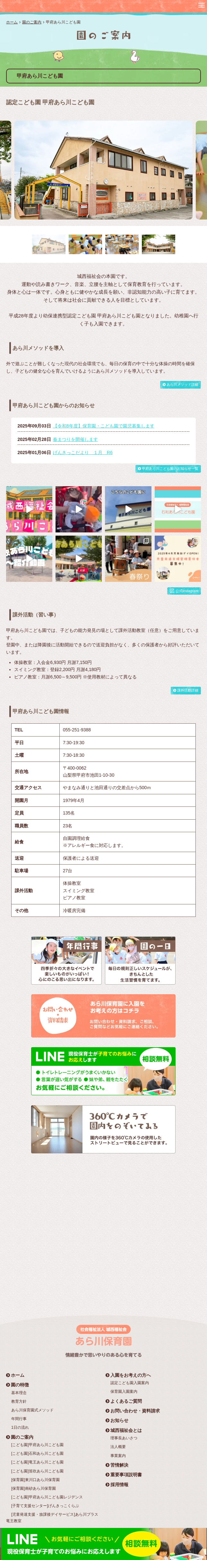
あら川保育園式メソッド (32, 1410)
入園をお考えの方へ (128, 1375)
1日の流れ (20, 1427)
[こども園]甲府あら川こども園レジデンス (47, 1497)
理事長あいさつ (123, 1438)
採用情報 (117, 1484)
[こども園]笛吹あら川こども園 (37, 1471)
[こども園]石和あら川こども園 (37, 1453)
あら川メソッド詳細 (180, 384)
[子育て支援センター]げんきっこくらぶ (45, 1506)
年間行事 (19, 1419)
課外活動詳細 (185, 690)
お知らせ (117, 1420)
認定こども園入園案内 (129, 1383)
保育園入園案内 (123, 1391)
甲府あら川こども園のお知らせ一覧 (168, 468)
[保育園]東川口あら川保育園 (35, 1480)
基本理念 (19, 1393)
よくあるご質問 (124, 1401)
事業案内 (118, 1455)
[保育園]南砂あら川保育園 (33, 1488)
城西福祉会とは (124, 1430)
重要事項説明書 (124, 1474)
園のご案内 (31, 22)
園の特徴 (17, 1384)
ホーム (12, 22)
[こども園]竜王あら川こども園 (37, 1462)
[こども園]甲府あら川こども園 (37, 1445)
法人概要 (118, 1446)
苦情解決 (117, 1465)
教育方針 (19, 1401)
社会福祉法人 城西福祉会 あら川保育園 (46, 6)
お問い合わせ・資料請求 (133, 1410)
